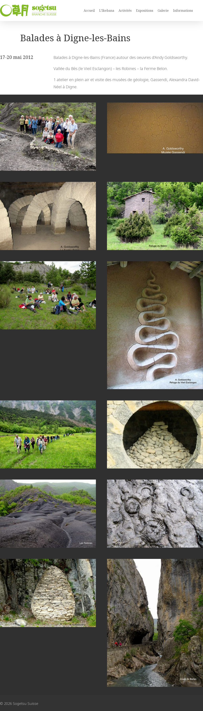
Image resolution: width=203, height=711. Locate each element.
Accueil (89, 10)
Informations (183, 10)
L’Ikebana (106, 10)
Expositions (144, 10)
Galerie (163, 10)
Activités (125, 10)
